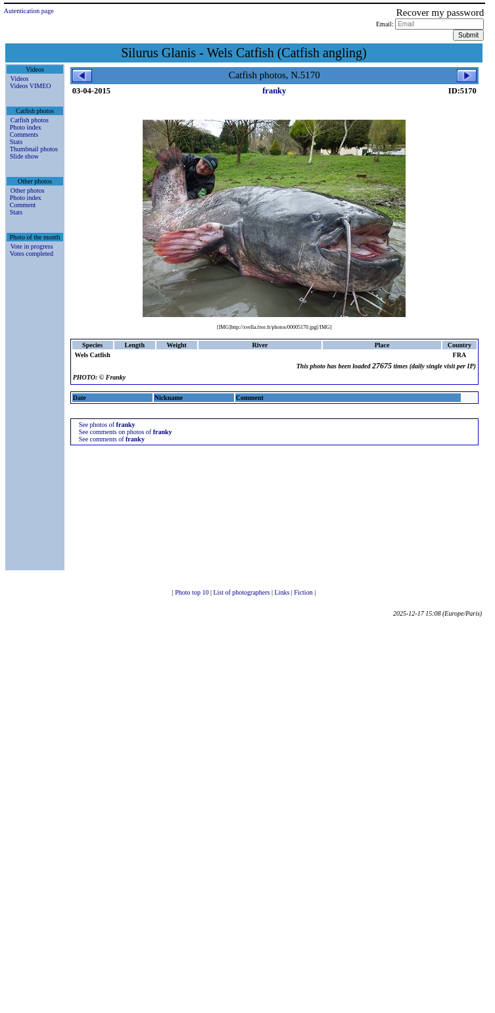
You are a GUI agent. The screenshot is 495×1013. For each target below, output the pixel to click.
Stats (16, 141)
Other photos (28, 190)
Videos (20, 78)
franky (274, 90)
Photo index (25, 127)
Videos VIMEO (30, 85)
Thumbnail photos (34, 149)
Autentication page (29, 10)
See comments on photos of (125, 431)
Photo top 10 (192, 592)
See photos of (107, 424)
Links (283, 592)
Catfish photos (30, 120)
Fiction (304, 592)
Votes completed (31, 253)
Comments (24, 134)
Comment (22, 205)
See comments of (112, 439)
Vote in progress (32, 246)
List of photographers (242, 592)
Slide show (24, 156)
